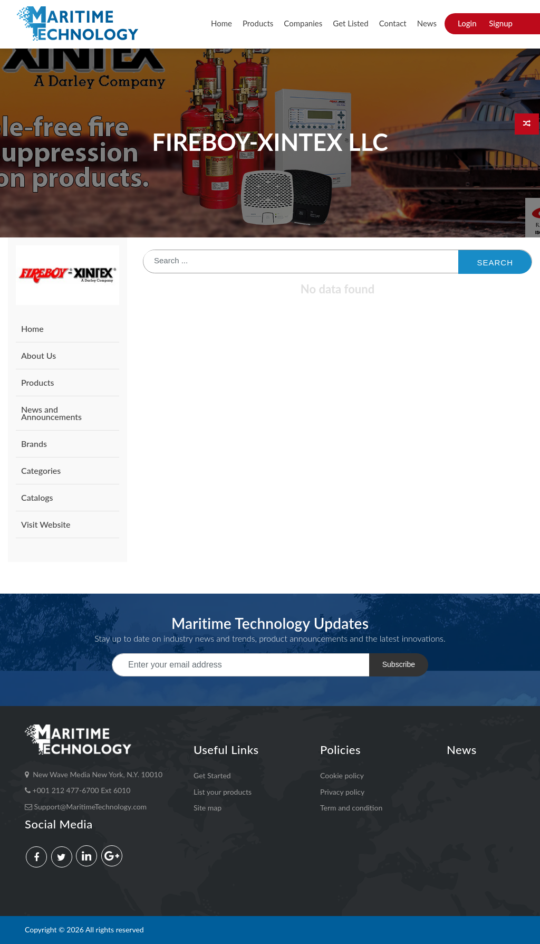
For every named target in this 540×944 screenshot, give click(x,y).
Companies (303, 23)
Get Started (212, 775)
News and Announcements (51, 413)
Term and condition (351, 807)
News (427, 23)
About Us (38, 355)
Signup (501, 23)
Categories (41, 470)
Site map (207, 807)
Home (221, 23)
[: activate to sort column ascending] (337, 282)
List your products (223, 791)
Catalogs (37, 497)
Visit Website (46, 524)
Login (467, 23)
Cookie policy (342, 775)
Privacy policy (342, 791)
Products (258, 23)
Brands (34, 443)
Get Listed (350, 23)
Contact (393, 23)
